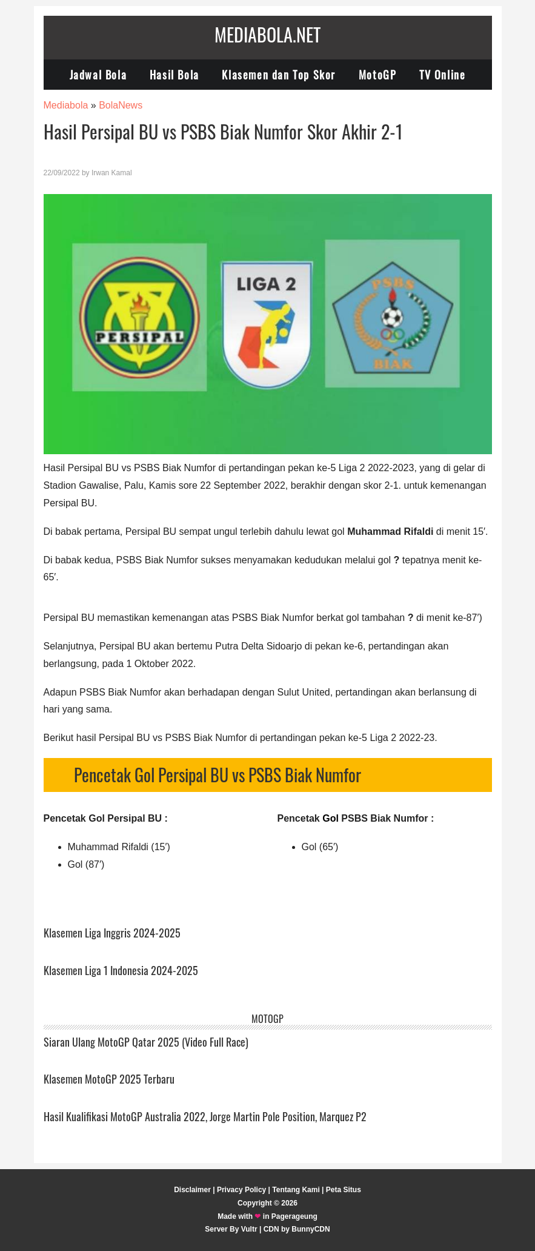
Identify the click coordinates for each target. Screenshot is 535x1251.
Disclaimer (192, 1190)
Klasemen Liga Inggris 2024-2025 (112, 933)
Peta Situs (343, 1190)
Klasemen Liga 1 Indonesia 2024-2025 (121, 970)
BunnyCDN (310, 1229)
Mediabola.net (267, 34)
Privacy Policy (241, 1190)
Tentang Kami (295, 1190)
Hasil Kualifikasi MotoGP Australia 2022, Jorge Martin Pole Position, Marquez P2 (205, 1116)
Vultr (249, 1229)
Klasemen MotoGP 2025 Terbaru (109, 1079)
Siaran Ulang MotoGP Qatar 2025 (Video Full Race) (146, 1042)
